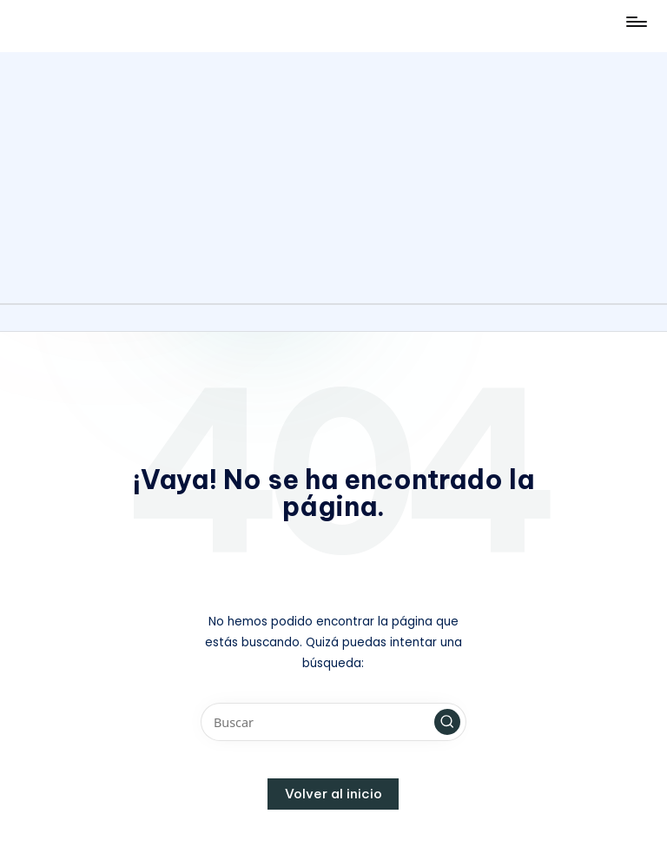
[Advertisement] (333, 173)
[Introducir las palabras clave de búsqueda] (333, 721)
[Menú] (635, 22)
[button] (447, 722)
